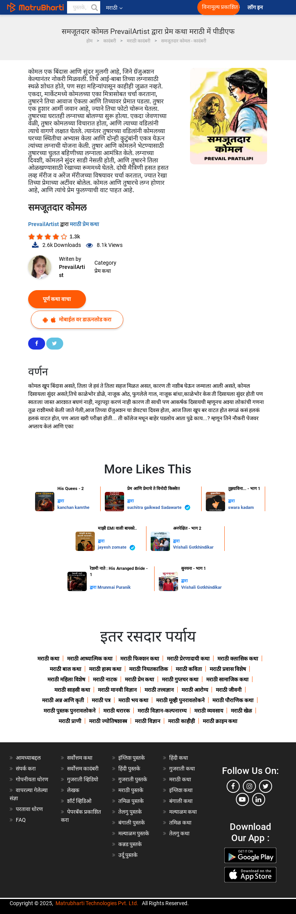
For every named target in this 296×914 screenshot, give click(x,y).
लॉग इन (256, 7)
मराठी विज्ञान (147, 721)
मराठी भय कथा (133, 700)
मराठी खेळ (241, 711)
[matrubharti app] (173, 7)
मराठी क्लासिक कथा (237, 659)
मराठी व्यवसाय (208, 711)
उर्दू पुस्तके (128, 855)
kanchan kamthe (73, 507)
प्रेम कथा (102, 271)
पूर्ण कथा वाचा (57, 299)
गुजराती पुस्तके (132, 779)
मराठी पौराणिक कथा (233, 700)
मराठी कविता (189, 669)
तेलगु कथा (179, 833)
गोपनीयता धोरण (32, 779)
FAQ (21, 820)
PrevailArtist (44, 224)
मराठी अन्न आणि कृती (63, 700)
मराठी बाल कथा (65, 669)
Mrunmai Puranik (114, 587)
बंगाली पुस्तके (131, 822)
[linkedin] (258, 799)
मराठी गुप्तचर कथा (180, 679)
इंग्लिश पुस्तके (131, 758)
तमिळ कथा (180, 822)
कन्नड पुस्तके (130, 844)
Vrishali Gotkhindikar (193, 547)
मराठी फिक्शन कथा (139, 659)
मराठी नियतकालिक (148, 669)
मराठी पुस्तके (130, 790)
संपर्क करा (26, 768)
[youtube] (242, 799)
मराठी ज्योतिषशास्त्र (108, 721)
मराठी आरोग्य (195, 690)
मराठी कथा (48, 659)
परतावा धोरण (30, 809)
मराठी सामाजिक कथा (227, 679)
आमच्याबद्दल (28, 758)
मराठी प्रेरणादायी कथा (188, 659)
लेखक (73, 790)
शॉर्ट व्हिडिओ (79, 801)
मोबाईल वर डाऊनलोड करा (77, 319)
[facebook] (233, 786)
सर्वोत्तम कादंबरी (83, 768)
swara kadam (241, 507)
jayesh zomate (116, 548)
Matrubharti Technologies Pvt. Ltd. (97, 903)
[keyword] (83, 7)
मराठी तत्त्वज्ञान (159, 690)
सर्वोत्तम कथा (79, 758)
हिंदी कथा (178, 758)
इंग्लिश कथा (181, 790)
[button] (94, 7)
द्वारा (60, 500)
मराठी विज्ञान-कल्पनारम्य (162, 711)
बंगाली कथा (181, 801)
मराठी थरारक (116, 711)
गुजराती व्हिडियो (82, 779)
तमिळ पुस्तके (131, 801)
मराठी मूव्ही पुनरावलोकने (180, 700)
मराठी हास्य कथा (105, 669)
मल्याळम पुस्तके (133, 833)
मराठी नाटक (105, 679)
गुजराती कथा (182, 768)
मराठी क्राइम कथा (220, 721)
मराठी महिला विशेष (66, 679)
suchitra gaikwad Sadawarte (158, 507)
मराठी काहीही (181, 721)
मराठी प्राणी (70, 721)
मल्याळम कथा (183, 812)
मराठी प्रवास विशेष (228, 669)
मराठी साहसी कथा (72, 690)
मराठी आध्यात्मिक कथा (90, 659)
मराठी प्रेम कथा (84, 224)
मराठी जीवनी (229, 690)
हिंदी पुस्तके (129, 768)
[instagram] (249, 786)
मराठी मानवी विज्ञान (117, 690)
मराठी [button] (114, 8)
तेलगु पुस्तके (130, 812)
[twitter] (265, 786)
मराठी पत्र (101, 700)
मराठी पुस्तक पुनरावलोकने (70, 711)
